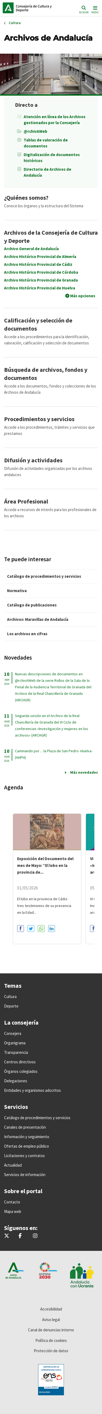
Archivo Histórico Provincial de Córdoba (41, 272)
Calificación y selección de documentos (38, 324)
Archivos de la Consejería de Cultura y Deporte (51, 236)
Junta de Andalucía (8, 7)
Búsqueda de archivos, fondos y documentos (45, 374)
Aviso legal (51, 1319)
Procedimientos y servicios (39, 419)
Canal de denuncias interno (51, 1329)
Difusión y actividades (33, 460)
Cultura (15, 23)
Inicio (39, 7)
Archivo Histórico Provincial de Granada (41, 280)
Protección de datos (51, 1350)
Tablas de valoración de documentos (46, 142)
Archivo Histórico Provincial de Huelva (39, 287)
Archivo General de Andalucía (31, 248)
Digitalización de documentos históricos (52, 157)
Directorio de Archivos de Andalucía (47, 172)
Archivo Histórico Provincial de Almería (40, 256)
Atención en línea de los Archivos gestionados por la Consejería (54, 119)
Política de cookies (51, 1340)
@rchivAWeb (35, 131)
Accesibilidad (51, 1309)
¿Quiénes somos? (26, 197)
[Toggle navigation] (94, 9)
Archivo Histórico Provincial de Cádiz (38, 264)
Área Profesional (26, 501)
